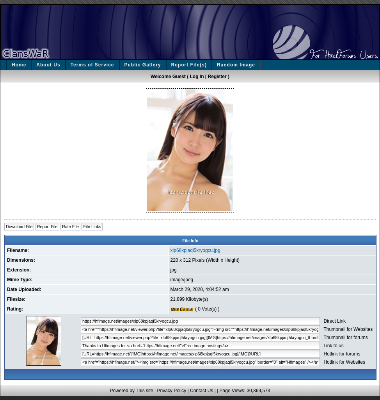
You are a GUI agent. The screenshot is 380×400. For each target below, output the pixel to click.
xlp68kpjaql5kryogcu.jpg (195, 250)
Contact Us (201, 390)
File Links (92, 226)
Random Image (236, 65)
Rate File (70, 226)
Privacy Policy (171, 390)
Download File (19, 226)
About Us (48, 65)
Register (217, 76)
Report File (47, 226)
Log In (197, 76)
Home (19, 65)
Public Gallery (142, 65)
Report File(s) (189, 65)
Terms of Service (92, 65)
